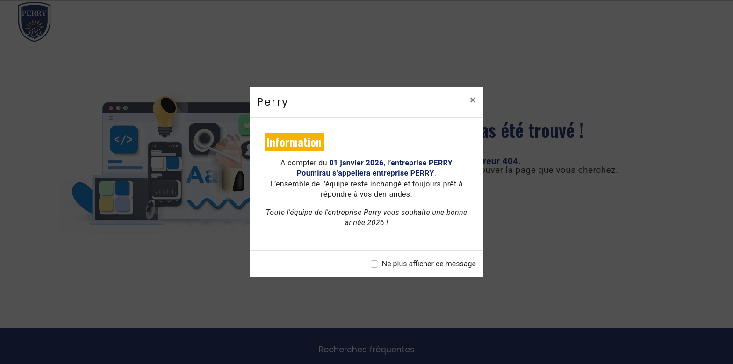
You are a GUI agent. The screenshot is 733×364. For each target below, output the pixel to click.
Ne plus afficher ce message (429, 263)
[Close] (472, 100)
